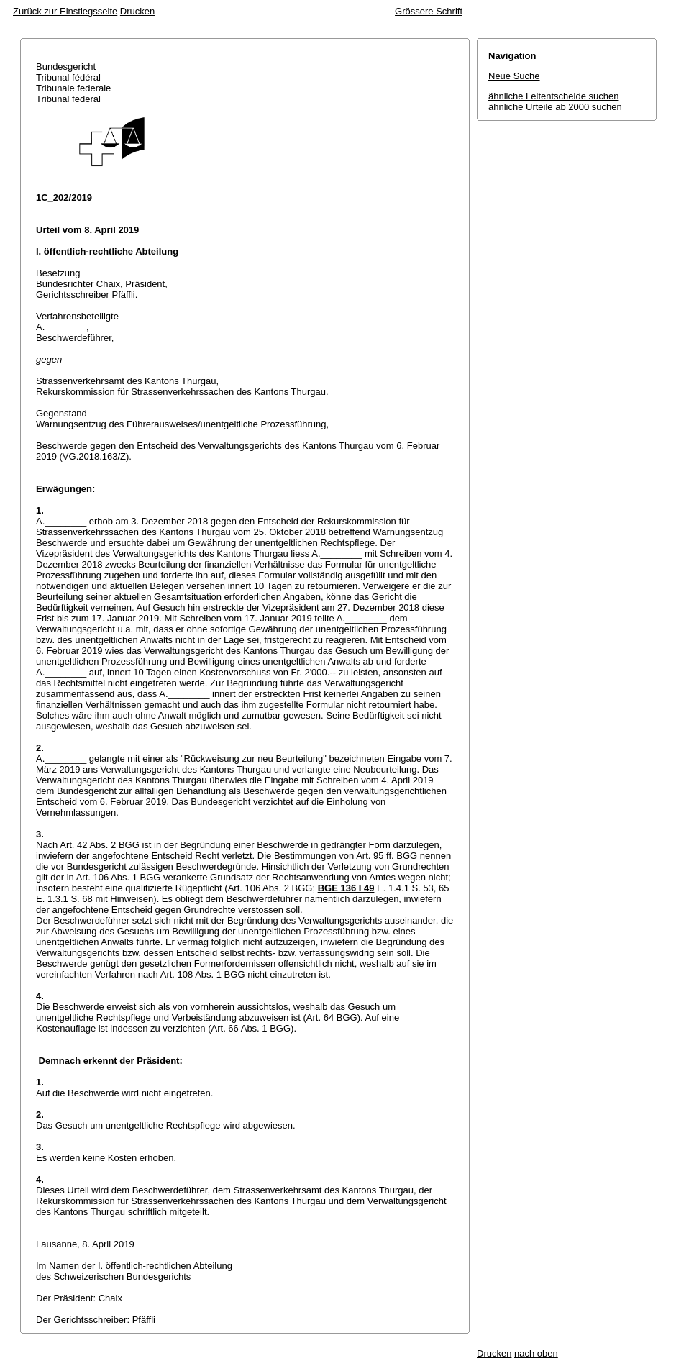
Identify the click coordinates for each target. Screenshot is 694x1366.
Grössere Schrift (428, 11)
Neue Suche (514, 75)
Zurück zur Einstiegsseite (65, 11)
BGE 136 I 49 (346, 888)
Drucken (137, 11)
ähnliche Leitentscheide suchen (553, 96)
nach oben (536, 1353)
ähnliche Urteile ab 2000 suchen (555, 106)
